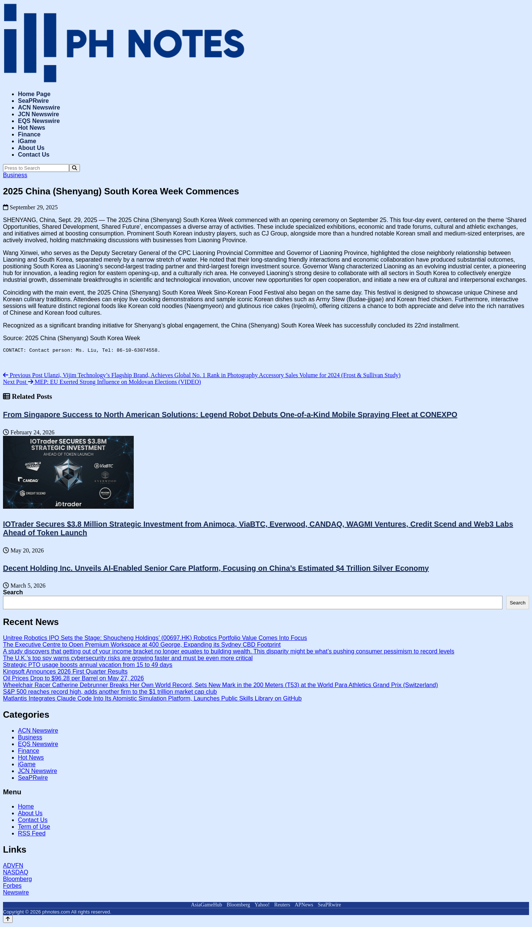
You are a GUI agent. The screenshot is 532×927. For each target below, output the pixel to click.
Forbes (12, 887)
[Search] (74, 168)
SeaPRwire (33, 101)
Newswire (16, 893)
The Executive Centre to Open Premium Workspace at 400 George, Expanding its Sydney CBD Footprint (142, 646)
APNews (304, 906)
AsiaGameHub (206, 906)
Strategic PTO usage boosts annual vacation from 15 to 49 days (87, 666)
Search (13, 593)
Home (26, 807)
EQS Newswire (39, 121)
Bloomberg (17, 880)
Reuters (282, 906)
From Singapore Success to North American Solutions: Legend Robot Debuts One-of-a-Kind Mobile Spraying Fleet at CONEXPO (230, 416)
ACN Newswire (39, 107)
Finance (29, 134)
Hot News (31, 127)
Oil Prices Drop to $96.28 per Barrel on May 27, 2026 (73, 679)
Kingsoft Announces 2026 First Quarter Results (65, 672)
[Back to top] (8, 920)
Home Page (34, 94)
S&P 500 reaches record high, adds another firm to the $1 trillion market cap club (110, 693)
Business (15, 175)
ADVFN (13, 866)
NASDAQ (15, 873)
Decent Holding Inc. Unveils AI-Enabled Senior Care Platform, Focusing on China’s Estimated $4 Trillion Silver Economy (216, 569)
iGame (27, 141)
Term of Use (34, 828)
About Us (31, 148)
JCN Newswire (38, 114)
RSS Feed (32, 834)
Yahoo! (262, 906)
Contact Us (33, 154)
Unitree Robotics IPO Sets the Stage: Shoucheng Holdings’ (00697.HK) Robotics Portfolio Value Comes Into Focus (155, 639)
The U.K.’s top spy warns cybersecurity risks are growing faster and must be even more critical (128, 659)
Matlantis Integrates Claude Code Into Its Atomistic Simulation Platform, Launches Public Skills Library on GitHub (152, 699)
